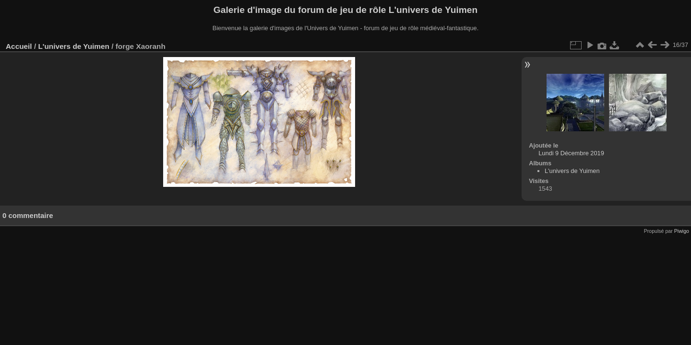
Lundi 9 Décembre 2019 (571, 153)
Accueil (19, 46)
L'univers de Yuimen (73, 46)
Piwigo (681, 231)
